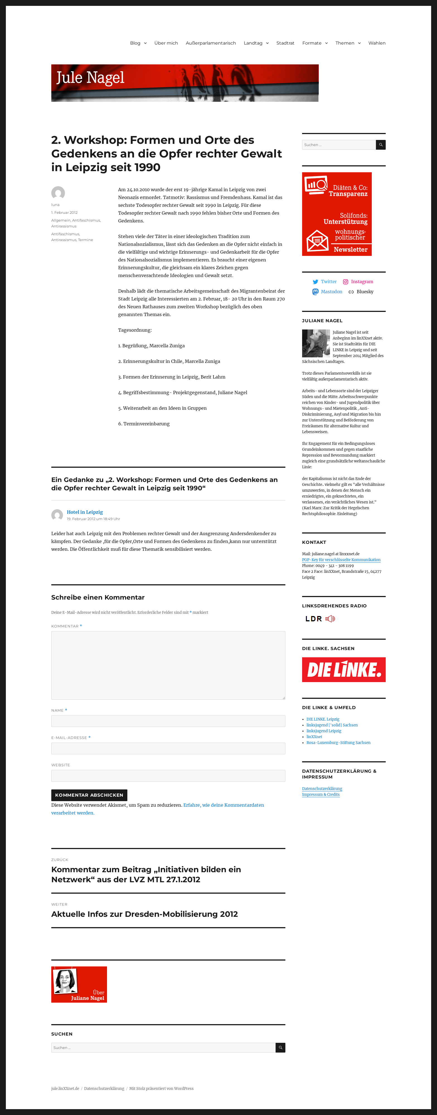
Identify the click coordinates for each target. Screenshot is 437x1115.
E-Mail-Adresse (71, 737)
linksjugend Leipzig (324, 731)
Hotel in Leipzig (85, 512)
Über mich (166, 43)
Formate (312, 43)
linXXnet (314, 737)
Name (59, 710)
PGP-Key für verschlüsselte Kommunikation (341, 560)
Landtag (253, 43)
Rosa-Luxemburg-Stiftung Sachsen (339, 742)
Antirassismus (63, 226)
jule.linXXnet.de (65, 1088)
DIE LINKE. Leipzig (323, 719)
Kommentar (66, 626)
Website (60, 765)
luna (55, 204)
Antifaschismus (86, 220)
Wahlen (377, 43)
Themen (345, 43)
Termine (85, 239)
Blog (135, 43)
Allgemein (61, 220)
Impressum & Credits (321, 794)
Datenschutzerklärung (322, 788)
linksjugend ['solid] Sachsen (332, 725)
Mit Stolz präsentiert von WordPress (161, 1088)
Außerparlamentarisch (211, 43)
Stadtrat (285, 43)
